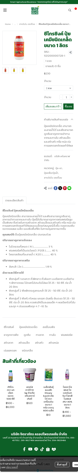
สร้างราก (8, 343)
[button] (70, 10)
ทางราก (40, 335)
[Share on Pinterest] (65, 188)
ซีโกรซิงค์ (9, 327)
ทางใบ (52, 335)
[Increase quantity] (71, 97)
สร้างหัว (39, 343)
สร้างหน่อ (54, 343)
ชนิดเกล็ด (27, 350)
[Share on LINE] (69, 188)
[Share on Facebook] (56, 188)
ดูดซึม (27, 335)
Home (8, 24)
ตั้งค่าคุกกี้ (62, 464)
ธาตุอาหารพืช (11, 335)
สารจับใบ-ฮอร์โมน (27, 24)
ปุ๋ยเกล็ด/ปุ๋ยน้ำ (51, 173)
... (15, 24)
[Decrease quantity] (61, 97)
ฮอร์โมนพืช (49, 327)
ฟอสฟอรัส (66, 335)
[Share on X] (60, 188)
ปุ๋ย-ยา (58, 168)
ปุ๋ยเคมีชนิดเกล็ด (28, 327)
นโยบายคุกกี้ (12, 467)
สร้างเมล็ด (24, 343)
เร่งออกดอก (10, 350)
